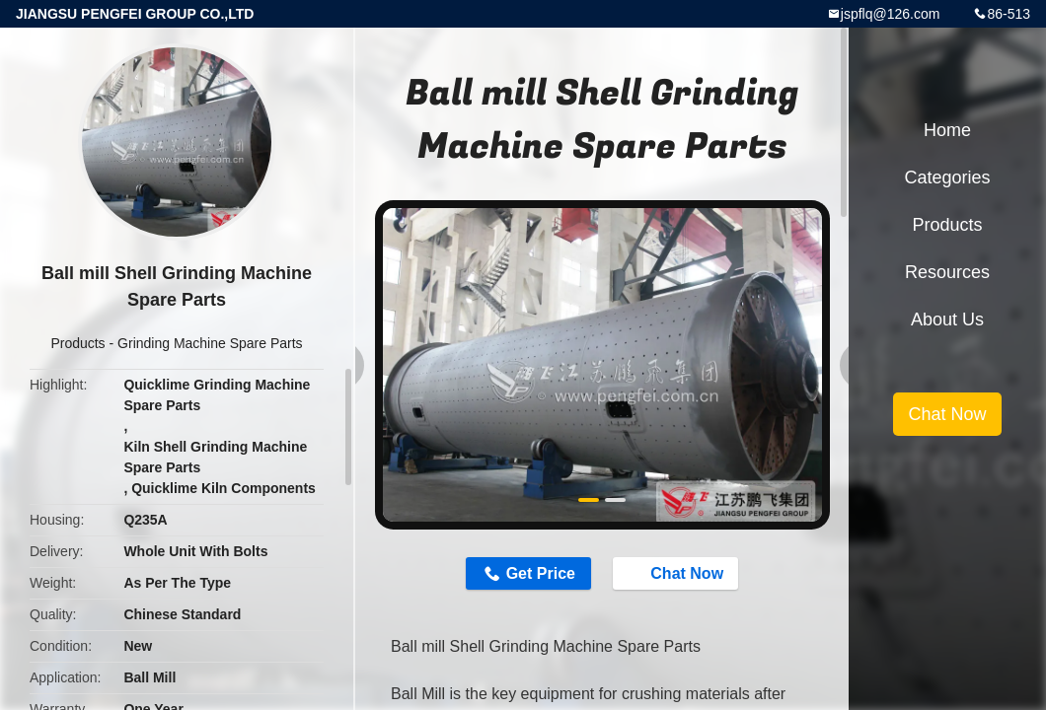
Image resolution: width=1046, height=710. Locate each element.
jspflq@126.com (890, 14)
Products (77, 343)
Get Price (540, 573)
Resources (947, 272)
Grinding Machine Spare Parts (210, 343)
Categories (947, 177)
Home (947, 130)
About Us (947, 319)
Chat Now (677, 573)
